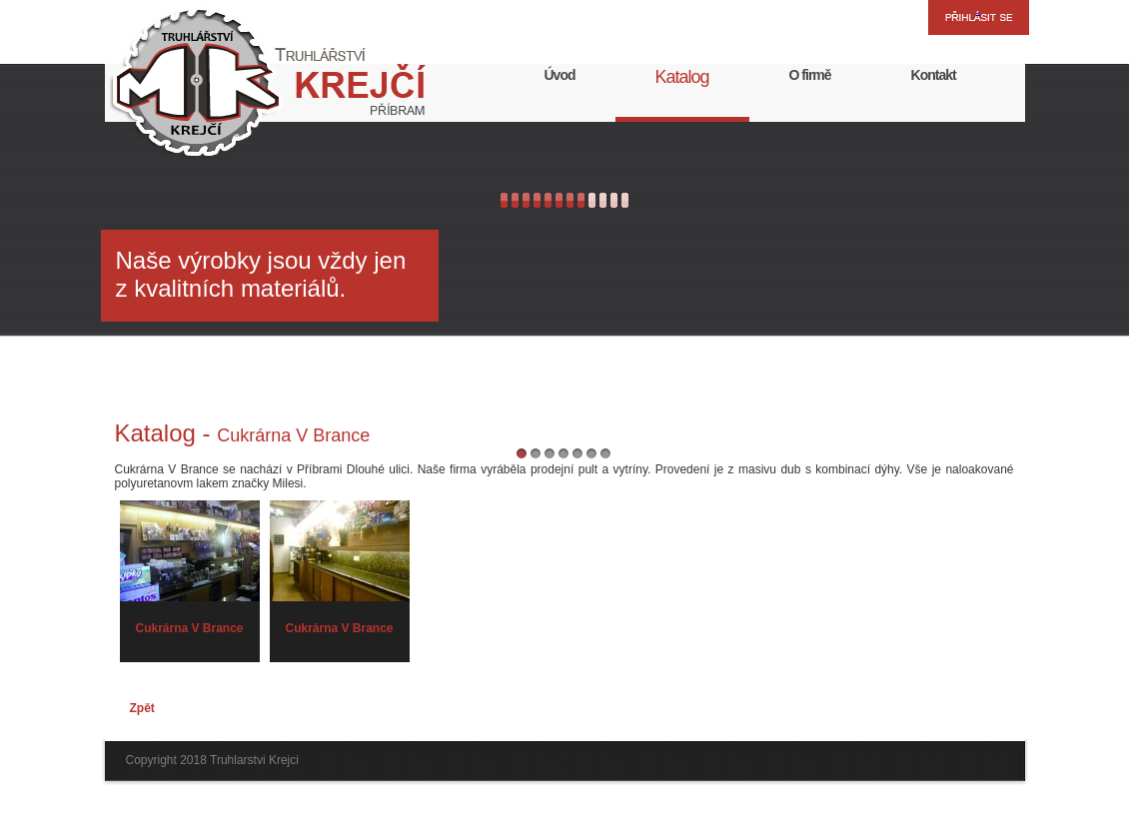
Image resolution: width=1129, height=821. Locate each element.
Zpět (142, 708)
